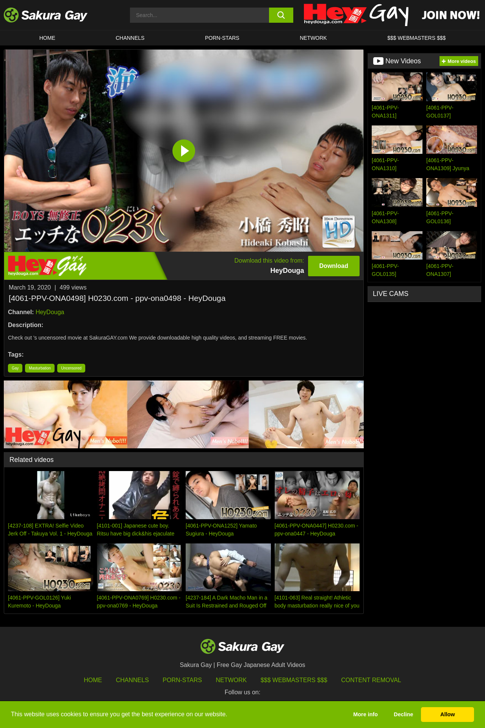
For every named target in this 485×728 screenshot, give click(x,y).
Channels (130, 38)
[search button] (281, 15)
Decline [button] (403, 714)
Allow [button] (447, 714)
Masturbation (40, 368)
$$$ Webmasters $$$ (294, 680)
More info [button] (365, 714)
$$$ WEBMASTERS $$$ (416, 38)
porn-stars (222, 38)
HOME (47, 38)
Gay (15, 368)
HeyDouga (50, 312)
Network (313, 38)
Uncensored (71, 368)
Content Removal (371, 680)
